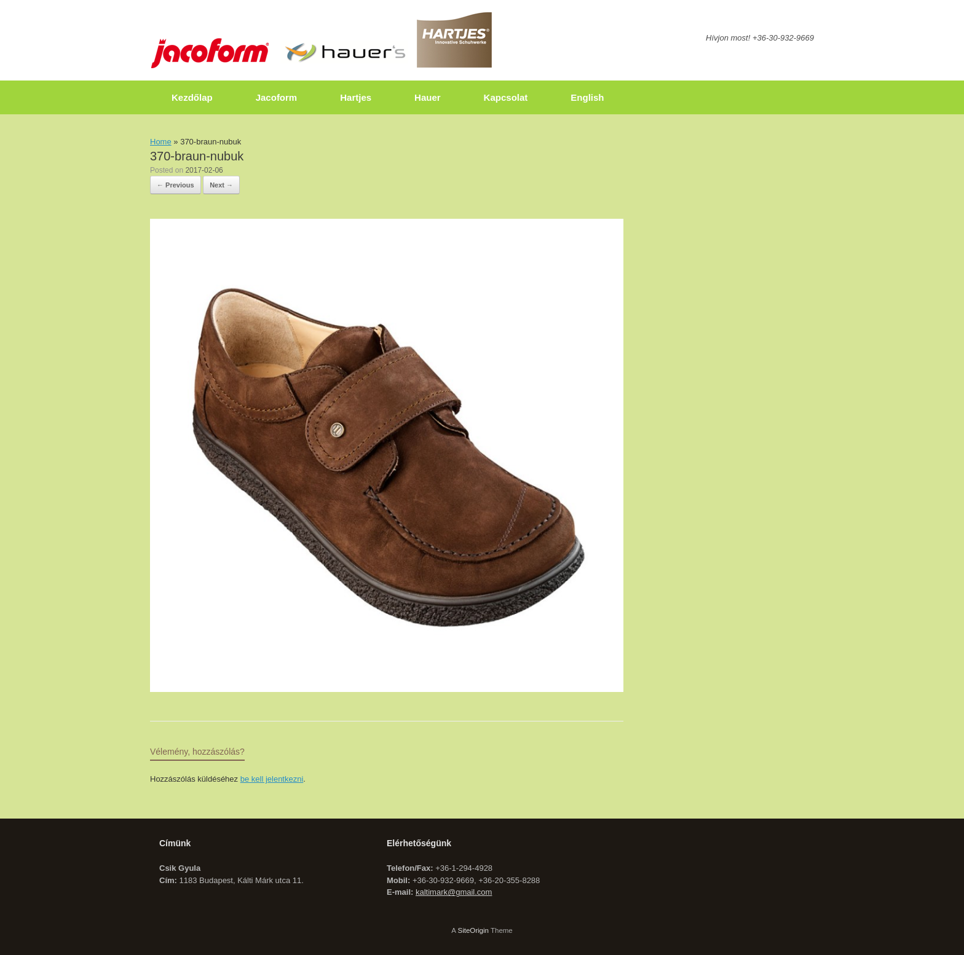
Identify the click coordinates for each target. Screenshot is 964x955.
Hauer (427, 97)
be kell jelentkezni (272, 779)
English (587, 97)
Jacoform (277, 97)
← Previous (175, 185)
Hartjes (355, 97)
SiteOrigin (473, 930)
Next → (221, 185)
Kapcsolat (506, 97)
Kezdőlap (192, 97)
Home (161, 141)
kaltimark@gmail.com (454, 892)
